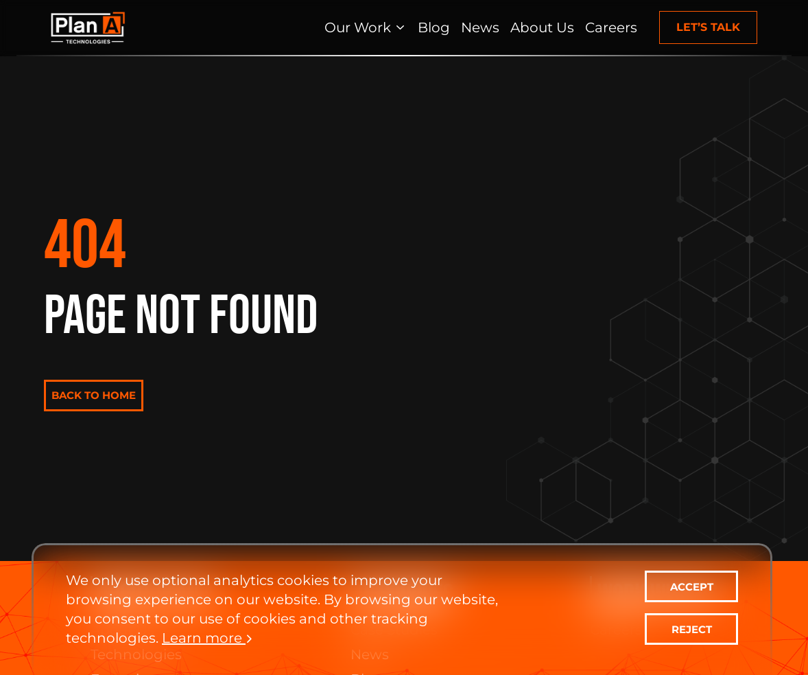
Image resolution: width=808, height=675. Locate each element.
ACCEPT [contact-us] (691, 586)
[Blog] (434, 27)
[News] (480, 27)
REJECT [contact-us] (692, 629)
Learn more (207, 638)
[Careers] (611, 27)
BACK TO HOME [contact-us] (93, 395)
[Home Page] (88, 28)
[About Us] (542, 27)
